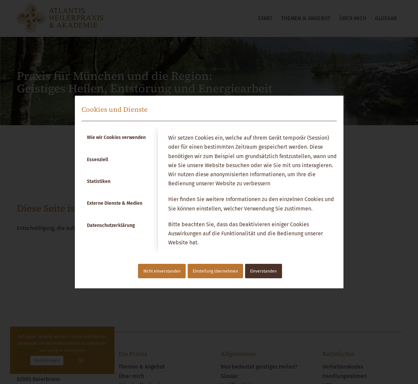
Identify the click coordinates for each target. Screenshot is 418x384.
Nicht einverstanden (162, 271)
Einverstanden (263, 271)
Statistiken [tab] (98, 181)
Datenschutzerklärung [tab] (111, 225)
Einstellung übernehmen (215, 271)
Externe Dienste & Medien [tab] (114, 203)
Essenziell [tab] (97, 159)
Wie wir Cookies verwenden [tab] (116, 137)
